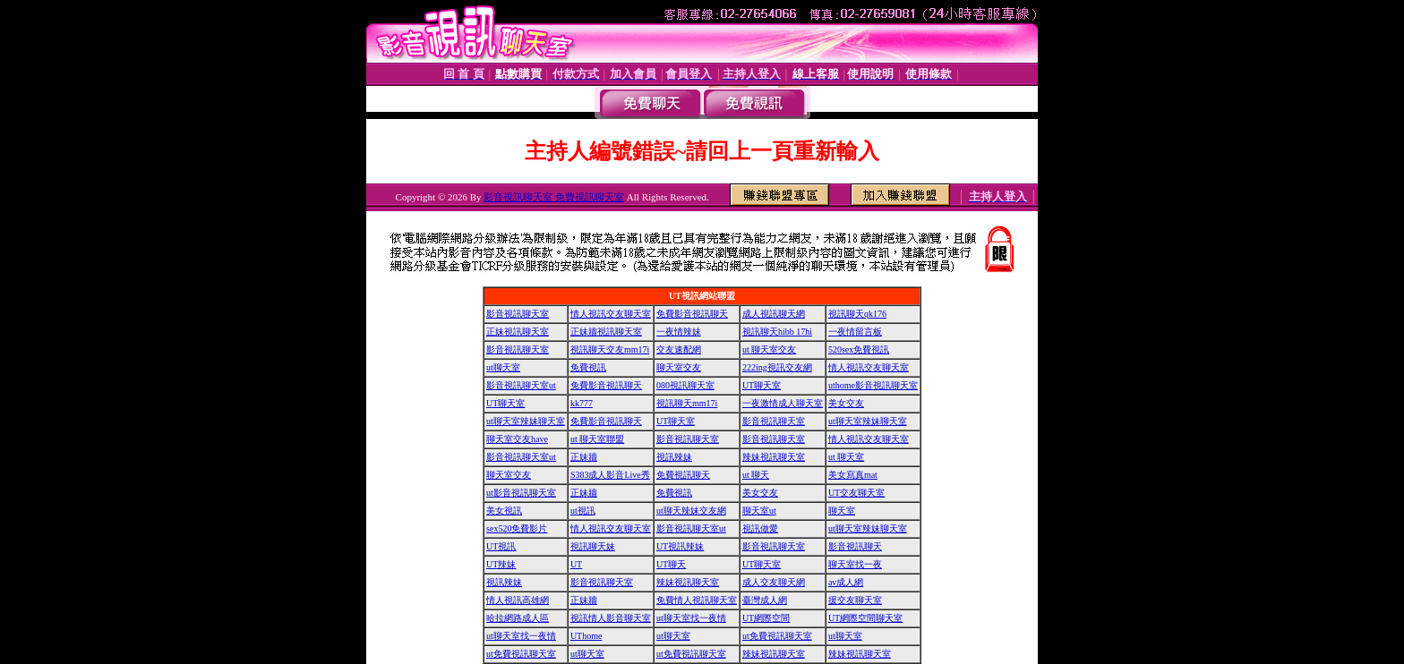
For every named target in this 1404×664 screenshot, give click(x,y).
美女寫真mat (853, 475)
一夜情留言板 (855, 331)
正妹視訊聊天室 (517, 331)
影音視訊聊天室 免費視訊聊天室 (554, 197)
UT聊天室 (761, 385)
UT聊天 (671, 564)
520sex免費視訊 (858, 349)
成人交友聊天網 (773, 582)
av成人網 (845, 582)
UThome (586, 636)
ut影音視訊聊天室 (521, 493)
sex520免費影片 (516, 528)
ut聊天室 (503, 367)
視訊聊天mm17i (686, 403)
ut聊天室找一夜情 (691, 618)
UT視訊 (501, 546)
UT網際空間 (766, 618)
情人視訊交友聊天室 (610, 314)
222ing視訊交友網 (777, 367)
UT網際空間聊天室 (865, 618)
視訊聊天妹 (592, 546)
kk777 (581, 403)
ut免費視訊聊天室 (777, 636)
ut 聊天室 (846, 457)
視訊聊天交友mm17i (609, 349)
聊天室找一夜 (855, 564)
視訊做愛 (760, 528)
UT (576, 564)
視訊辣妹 (674, 457)
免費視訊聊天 (683, 475)
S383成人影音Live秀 (610, 475)
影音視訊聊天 (855, 546)
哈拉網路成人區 (517, 618)
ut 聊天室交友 (769, 349)
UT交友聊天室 (856, 493)
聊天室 (841, 510)
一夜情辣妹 (678, 331)
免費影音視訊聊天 (692, 314)
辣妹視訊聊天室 (773, 457)
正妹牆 (583, 457)
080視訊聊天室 (685, 385)
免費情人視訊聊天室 (696, 600)
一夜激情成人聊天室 (782, 403)
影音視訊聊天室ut (521, 385)
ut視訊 (582, 510)
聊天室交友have (517, 439)
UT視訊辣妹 (680, 546)
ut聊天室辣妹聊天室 (525, 421)
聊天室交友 (678, 367)
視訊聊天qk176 (857, 314)
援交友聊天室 (855, 600)
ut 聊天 (755, 475)
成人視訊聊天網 (773, 314)
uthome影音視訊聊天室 (873, 385)
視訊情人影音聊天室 (610, 618)
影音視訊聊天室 (517, 314)
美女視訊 (504, 510)
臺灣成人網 (764, 600)
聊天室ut (759, 510)
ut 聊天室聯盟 (597, 439)
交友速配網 (678, 349)
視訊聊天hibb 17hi (777, 331)
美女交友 (846, 403)
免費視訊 (588, 367)
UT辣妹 (501, 564)
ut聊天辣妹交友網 (691, 510)
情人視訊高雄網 (517, 600)
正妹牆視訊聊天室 (606, 331)
